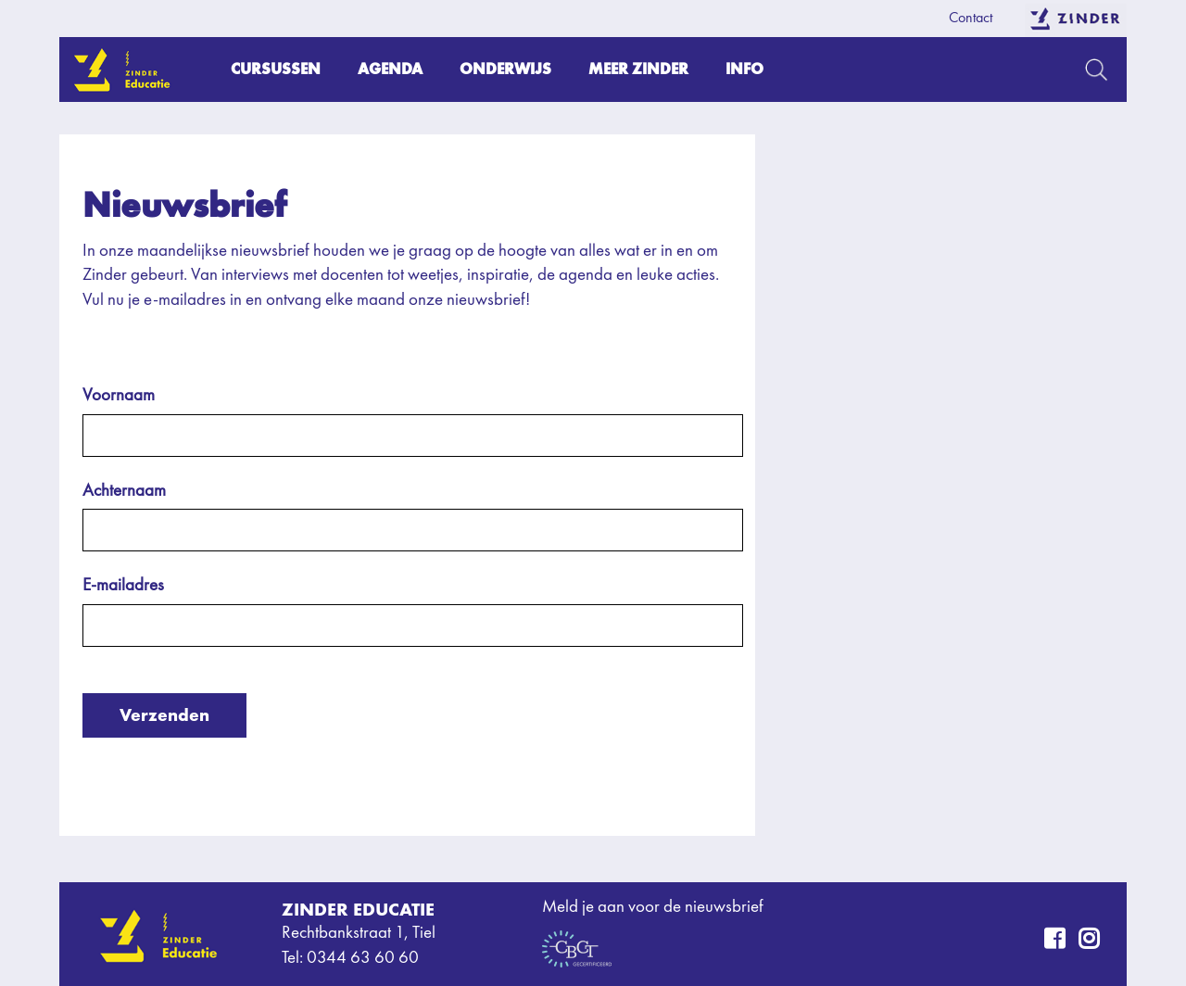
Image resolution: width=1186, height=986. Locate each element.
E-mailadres (123, 586)
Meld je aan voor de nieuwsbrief (652, 907)
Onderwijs (505, 69)
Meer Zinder (638, 69)
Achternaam (124, 491)
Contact (970, 18)
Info (744, 69)
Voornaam (118, 396)
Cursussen (276, 69)
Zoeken (1096, 69)
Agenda (390, 69)
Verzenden (164, 715)
